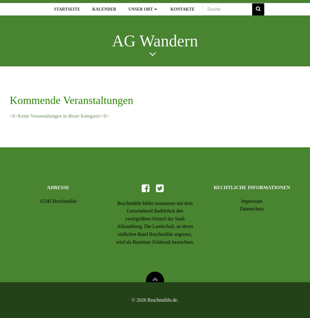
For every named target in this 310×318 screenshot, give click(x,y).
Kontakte (182, 9)
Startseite (67, 9)
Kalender (104, 9)
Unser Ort (143, 9)
